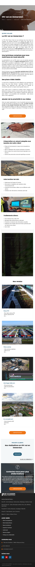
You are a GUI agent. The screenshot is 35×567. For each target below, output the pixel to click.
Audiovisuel (16, 19)
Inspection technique (7, 527)
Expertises (9, 19)
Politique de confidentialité (8, 534)
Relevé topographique (7, 520)
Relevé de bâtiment (7, 525)
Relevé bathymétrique (7, 522)
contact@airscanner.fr (8, 549)
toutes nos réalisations (26, 459)
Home (3, 19)
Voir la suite (17, 454)
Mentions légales (6, 532)
